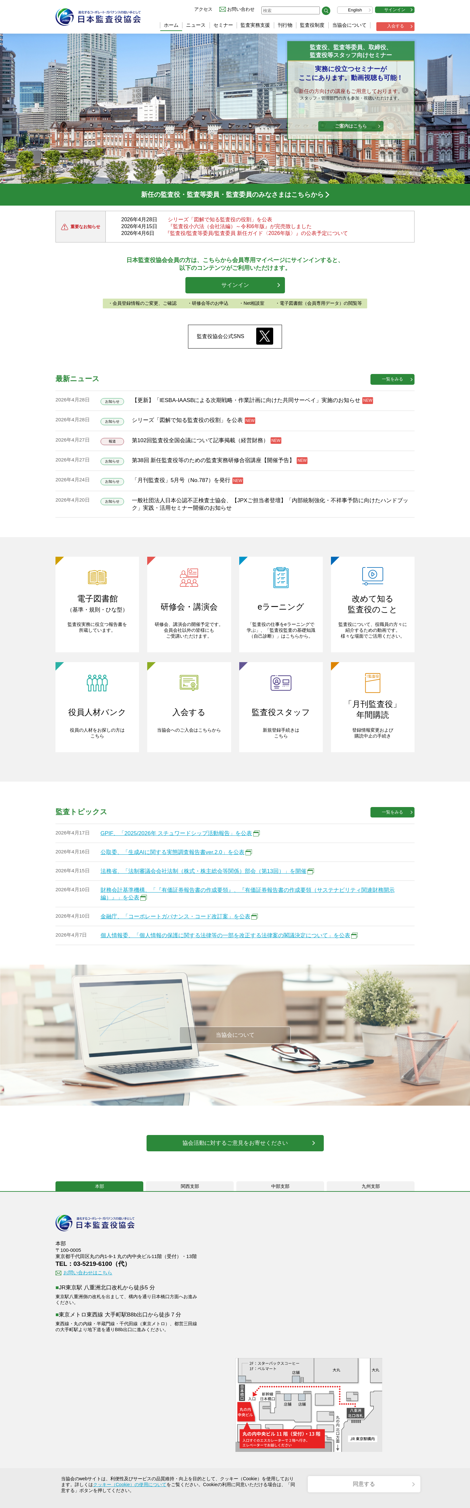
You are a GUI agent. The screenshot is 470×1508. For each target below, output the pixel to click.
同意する (364, 1484)
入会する (395, 25)
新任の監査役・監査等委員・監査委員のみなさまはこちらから (232, 194)
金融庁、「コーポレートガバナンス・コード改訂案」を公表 (175, 916)
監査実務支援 (255, 25)
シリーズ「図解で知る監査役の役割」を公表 (220, 219)
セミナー (223, 25)
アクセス (203, 9)
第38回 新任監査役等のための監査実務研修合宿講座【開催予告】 (213, 460)
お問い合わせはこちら (87, 1272)
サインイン (394, 9)
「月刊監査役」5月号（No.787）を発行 (181, 480)
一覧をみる (392, 379)
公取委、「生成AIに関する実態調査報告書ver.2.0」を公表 (172, 852)
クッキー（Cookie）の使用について (130, 1484)
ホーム (171, 25)
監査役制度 (312, 25)
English (355, 10)
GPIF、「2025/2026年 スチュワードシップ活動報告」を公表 (176, 833)
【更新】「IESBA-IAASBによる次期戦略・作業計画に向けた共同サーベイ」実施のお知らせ (246, 400)
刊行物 (285, 25)
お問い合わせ (241, 9)
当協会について (349, 25)
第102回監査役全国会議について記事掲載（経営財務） (200, 440)
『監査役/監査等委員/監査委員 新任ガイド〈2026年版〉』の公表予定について (256, 233)
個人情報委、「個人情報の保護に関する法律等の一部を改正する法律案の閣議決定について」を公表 (225, 935)
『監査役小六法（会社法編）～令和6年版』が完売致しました (240, 226)
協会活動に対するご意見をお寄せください (235, 1143)
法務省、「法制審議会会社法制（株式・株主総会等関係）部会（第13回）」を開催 (203, 871)
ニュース (196, 25)
